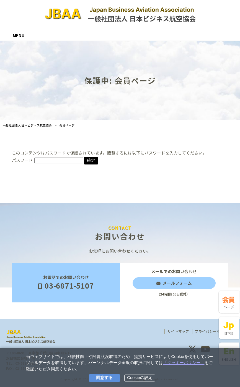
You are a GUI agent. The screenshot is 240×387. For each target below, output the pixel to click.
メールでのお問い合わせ (174, 282)
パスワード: (47, 160)
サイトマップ (178, 331)
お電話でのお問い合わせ (66, 282)
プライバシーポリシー (213, 331)
